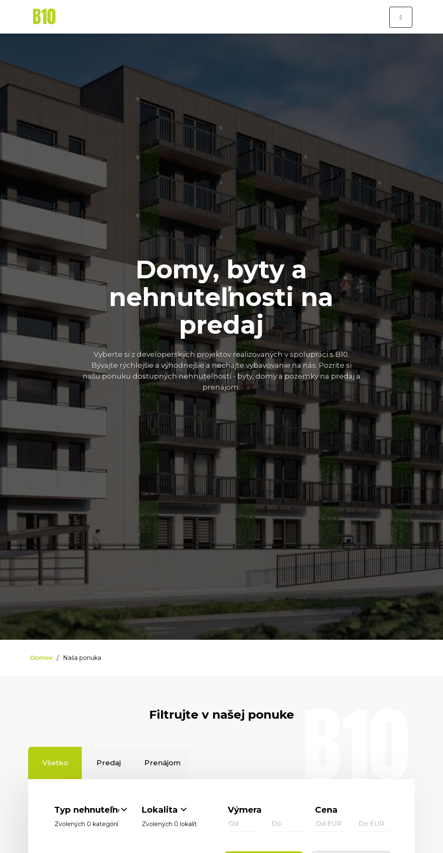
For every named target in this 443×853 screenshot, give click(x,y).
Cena (326, 810)
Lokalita (159, 810)
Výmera (245, 810)
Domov (41, 658)
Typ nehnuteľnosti (86, 810)
